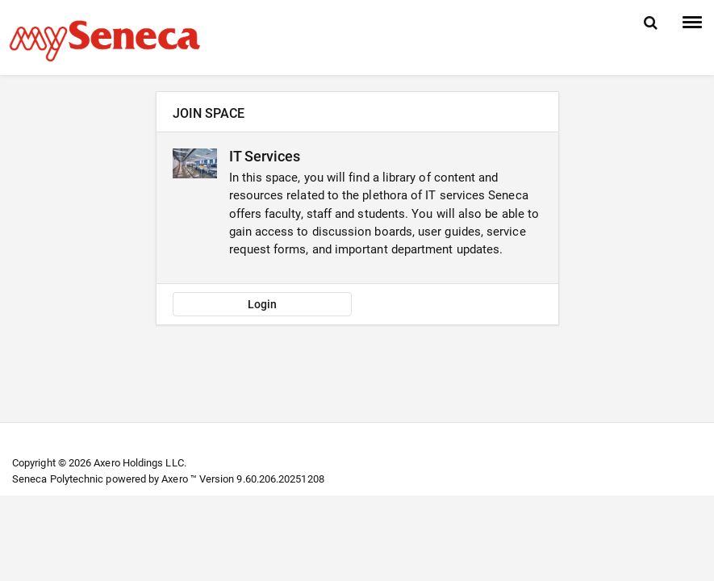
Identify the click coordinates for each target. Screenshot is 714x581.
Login (262, 304)
